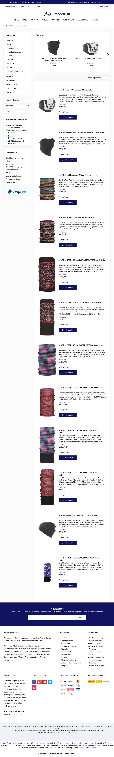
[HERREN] (35, 19)
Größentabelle (12, 169)
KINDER (9, 76)
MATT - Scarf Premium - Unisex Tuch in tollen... (78, 175)
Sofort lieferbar (13, 100)
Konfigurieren (56, 753)
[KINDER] (45, 19)
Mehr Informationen (87, 747)
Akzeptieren (70, 753)
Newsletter (10, 182)
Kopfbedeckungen (15, 52)
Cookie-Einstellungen (14, 158)
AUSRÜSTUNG (12, 84)
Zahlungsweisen (67, 641)
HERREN (9, 44)
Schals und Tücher (15, 71)
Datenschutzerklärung (97, 666)
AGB (8, 173)
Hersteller (9, 105)
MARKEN (10, 92)
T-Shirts (10, 63)
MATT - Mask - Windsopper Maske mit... (90, 58)
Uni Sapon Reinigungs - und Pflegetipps (71, 664)
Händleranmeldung (96, 641)
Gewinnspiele (66, 655)
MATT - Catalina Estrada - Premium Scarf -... (77, 217)
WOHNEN (10, 80)
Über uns (9, 161)
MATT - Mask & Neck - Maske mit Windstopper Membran (54, 59)
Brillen (10, 67)
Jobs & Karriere (95, 652)
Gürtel (10, 56)
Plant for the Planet (96, 643)
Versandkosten (34, 726)
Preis (7, 111)
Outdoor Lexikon (13, 179)
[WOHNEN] (55, 19)
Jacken (10, 59)
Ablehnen (42, 753)
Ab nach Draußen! (96, 646)
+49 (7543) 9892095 (14, 711)
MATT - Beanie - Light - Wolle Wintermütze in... (78, 515)
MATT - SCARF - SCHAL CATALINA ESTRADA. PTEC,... (81, 302)
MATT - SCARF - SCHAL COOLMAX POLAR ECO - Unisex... (79, 431)
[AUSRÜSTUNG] (68, 19)
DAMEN (9, 40)
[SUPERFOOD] (83, 19)
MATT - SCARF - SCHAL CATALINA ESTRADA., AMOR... (82, 260)
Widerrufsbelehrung (14, 176)
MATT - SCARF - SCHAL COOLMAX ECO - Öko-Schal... (81, 345)
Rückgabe (64, 649)
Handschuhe (12, 48)
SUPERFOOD (11, 88)
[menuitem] (102, 6)
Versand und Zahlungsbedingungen (15, 165)
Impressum (93, 663)
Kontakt (64, 638)
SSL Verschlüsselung (68, 660)
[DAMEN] (25, 19)
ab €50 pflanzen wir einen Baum (16, 142)
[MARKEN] (95, 19)
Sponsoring (65, 657)
